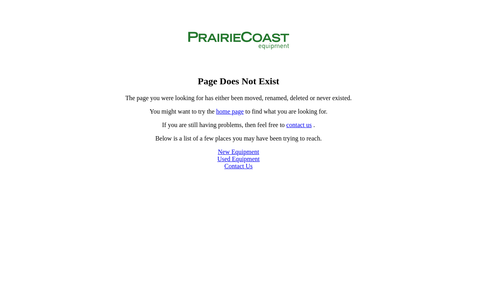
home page (230, 111)
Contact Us (238, 166)
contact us (299, 125)
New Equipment (238, 151)
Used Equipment (238, 159)
